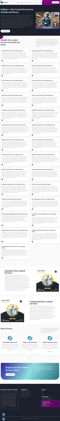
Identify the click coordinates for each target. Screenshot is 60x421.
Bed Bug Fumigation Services (26, 391)
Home (18, 2)
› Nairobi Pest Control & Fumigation (47, 398)
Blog (42, 392)
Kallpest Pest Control (8, 398)
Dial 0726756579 (5, 31)
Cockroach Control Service (26, 393)
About (22, 2)
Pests (26, 2)
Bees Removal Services (25, 396)
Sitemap (37, 418)
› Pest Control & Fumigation (46, 399)
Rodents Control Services (25, 395)
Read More (10, 350)
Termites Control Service (25, 392)
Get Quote (56, 2)
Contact (41, 2)
